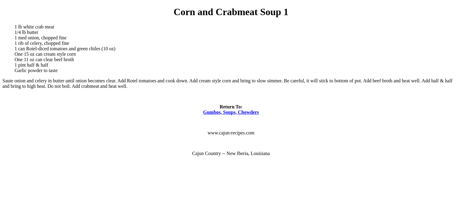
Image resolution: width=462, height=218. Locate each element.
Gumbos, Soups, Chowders (231, 112)
